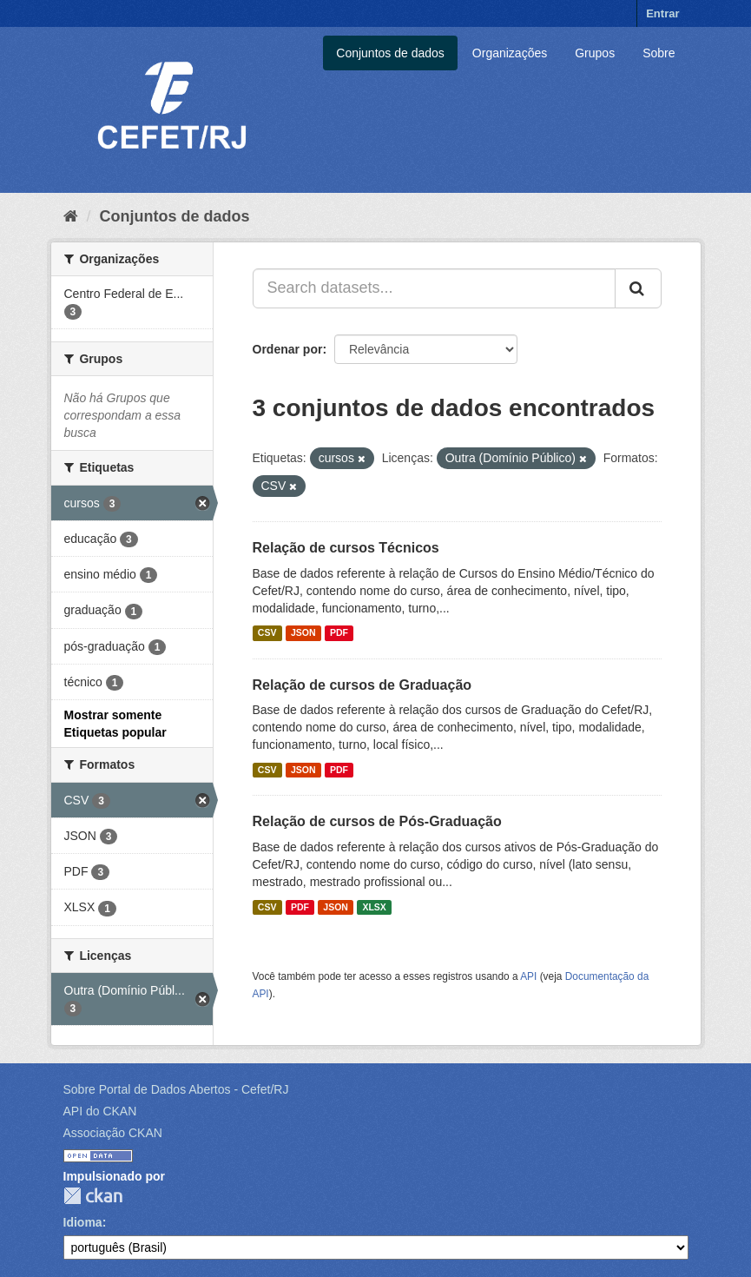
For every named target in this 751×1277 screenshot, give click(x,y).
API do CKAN (100, 1111)
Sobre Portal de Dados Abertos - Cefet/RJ (176, 1089)
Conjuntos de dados (390, 53)
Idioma (82, 1222)
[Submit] (638, 288)
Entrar (662, 13)
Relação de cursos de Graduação (362, 685)
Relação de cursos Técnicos (346, 547)
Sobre (658, 53)
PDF (339, 633)
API (528, 976)
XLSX (373, 907)
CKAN (92, 1196)
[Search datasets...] (434, 288)
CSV (267, 633)
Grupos (595, 53)
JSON (303, 633)
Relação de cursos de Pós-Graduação (377, 821)
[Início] (70, 216)
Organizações (509, 53)
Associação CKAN (112, 1133)
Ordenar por (288, 349)
